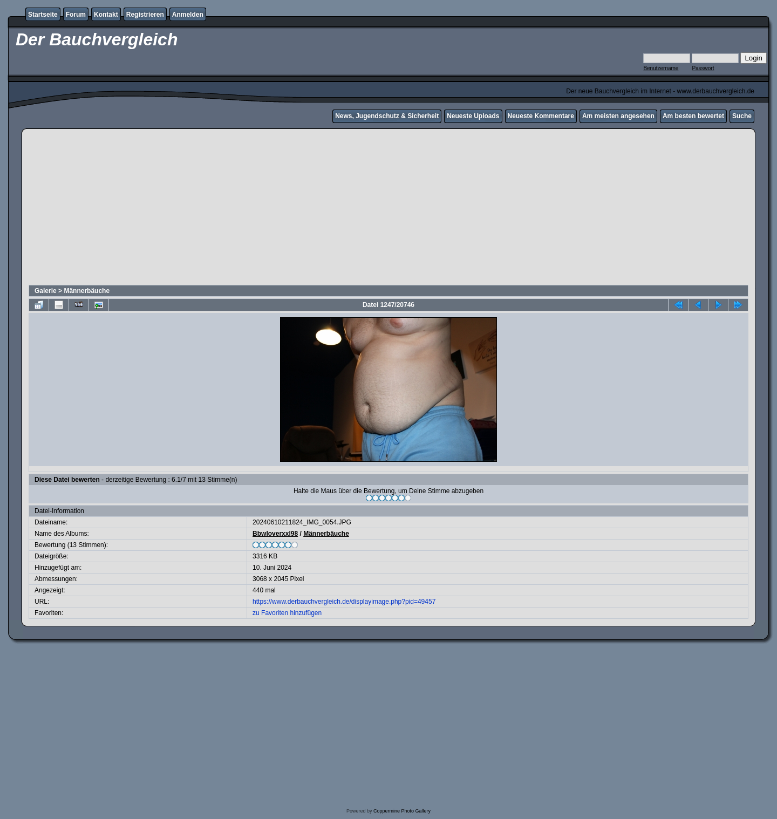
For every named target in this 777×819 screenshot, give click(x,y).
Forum (76, 14)
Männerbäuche (87, 291)
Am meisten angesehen (618, 116)
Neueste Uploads (473, 116)
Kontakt (106, 14)
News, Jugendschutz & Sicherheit (387, 116)
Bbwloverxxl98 (275, 533)
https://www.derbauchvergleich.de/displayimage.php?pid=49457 (344, 601)
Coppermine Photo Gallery (402, 811)
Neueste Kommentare (541, 116)
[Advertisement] (388, 208)
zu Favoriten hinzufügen (287, 613)
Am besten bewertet (693, 116)
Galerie (46, 291)
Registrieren (145, 14)
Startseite (43, 14)
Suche (742, 116)
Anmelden (187, 14)
